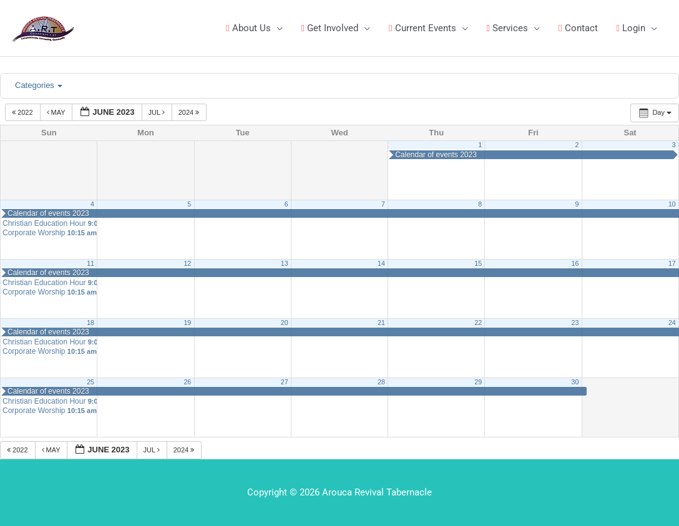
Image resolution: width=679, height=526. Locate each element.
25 (90, 382)
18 (90, 322)
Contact (578, 28)
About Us (248, 28)
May (57, 112)
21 (381, 322)
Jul (158, 112)
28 (381, 382)
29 (478, 382)
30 (575, 382)
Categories (38, 85)
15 (478, 263)
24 (672, 322)
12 (187, 263)
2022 (23, 112)
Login (631, 28)
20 (284, 322)
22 (478, 322)
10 (672, 204)
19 (187, 322)
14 (381, 263)
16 (575, 263)
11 (90, 263)
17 (672, 263)
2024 (190, 112)
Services (507, 28)
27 (284, 382)
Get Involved (329, 28)
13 (284, 263)
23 (575, 322)
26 (187, 382)
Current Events (422, 28)
